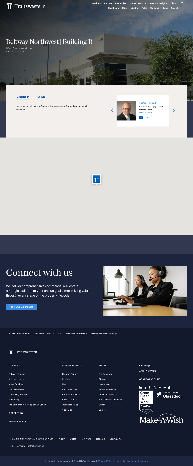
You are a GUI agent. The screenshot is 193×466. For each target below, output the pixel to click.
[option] (143, 111)
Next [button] (174, 110)
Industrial (137, 8)
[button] (96, 180)
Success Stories (69, 400)
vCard (144, 117)
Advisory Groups (17, 374)
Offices (102, 405)
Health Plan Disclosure (126, 461)
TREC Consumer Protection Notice (26, 446)
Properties (124, 3)
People (111, 3)
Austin (62, 439)
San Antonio (116, 439)
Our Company (105, 374)
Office (128, 8)
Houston (100, 439)
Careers (102, 410)
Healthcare (117, 8)
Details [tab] (41, 96)
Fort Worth (86, 439)
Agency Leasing (16, 379)
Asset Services (16, 384)
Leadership (104, 384)
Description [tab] (23, 96)
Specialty (178, 8)
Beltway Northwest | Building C (104, 333)
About (177, 3)
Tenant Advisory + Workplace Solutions (27, 405)
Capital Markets (16, 389)
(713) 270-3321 (145, 113)
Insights (66, 379)
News (64, 384)
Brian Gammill (147, 103)
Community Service (108, 394)
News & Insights (162, 3)
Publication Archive (71, 394)
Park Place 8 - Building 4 (76, 333)
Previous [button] (112, 110)
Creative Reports (70, 374)
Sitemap (144, 461)
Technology (14, 400)
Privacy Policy (105, 461)
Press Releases (69, 389)
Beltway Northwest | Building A (48, 333)
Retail (148, 8)
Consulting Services (18, 394)
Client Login (144, 365)
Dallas (73, 439)
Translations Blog (70, 405)
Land (169, 8)
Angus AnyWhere (147, 371)
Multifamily (158, 8)
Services (99, 3)
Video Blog (67, 410)
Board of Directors (107, 389)
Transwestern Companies (111, 400)
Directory (103, 379)
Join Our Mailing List (22, 307)
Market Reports (141, 3)
